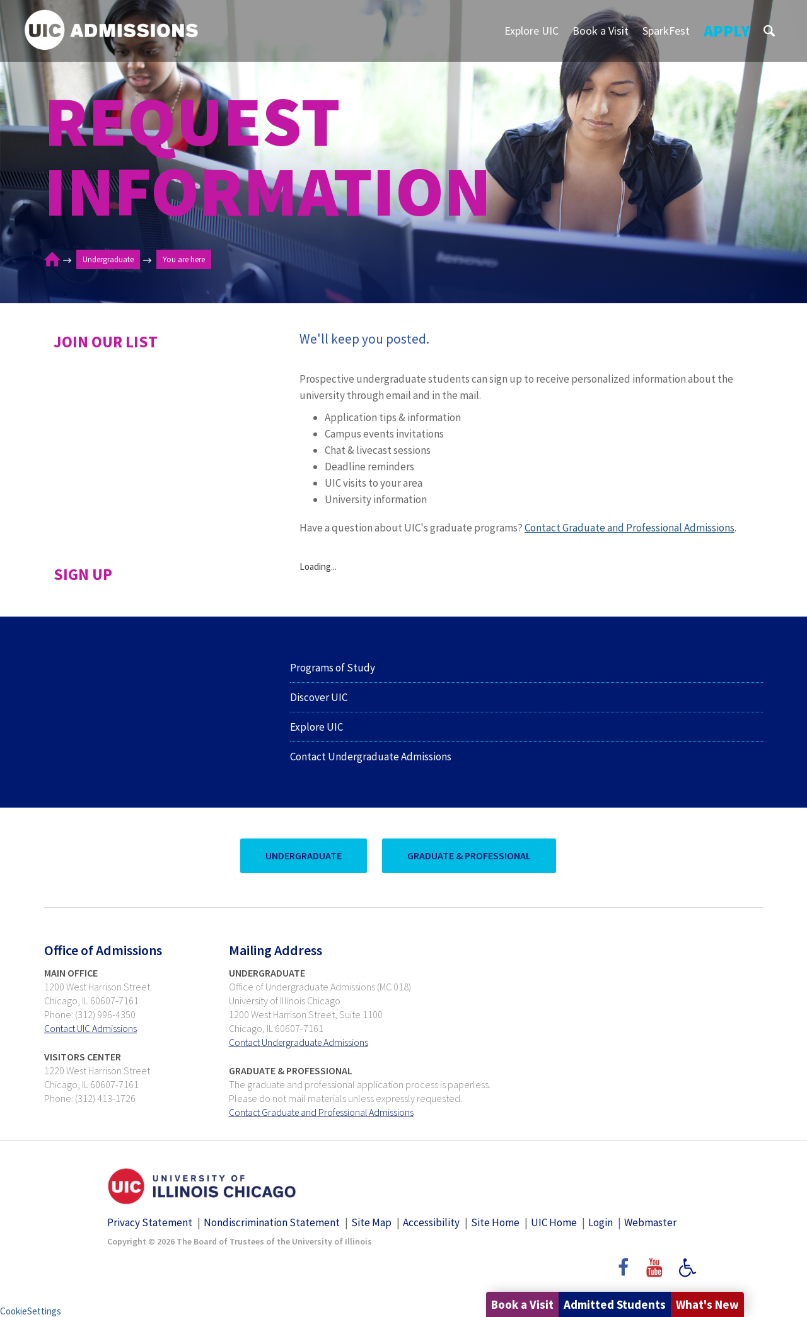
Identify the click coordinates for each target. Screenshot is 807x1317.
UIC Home (554, 1222)
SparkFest (666, 30)
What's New (705, 1304)
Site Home (495, 1222)
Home (52, 259)
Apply (727, 30)
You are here (184, 259)
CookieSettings (30, 1310)
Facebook (622, 1272)
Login (600, 1222)
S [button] (769, 30)
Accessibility (431, 1222)
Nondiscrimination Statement (272, 1222)
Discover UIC (318, 697)
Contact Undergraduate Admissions (370, 756)
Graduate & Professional (468, 855)
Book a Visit (600, 30)
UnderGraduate (302, 855)
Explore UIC (531, 30)
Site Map (371, 1222)
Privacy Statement (149, 1222)
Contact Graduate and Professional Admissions (629, 528)
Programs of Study (332, 668)
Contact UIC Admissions (91, 1028)
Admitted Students (607, 1304)
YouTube (656, 1272)
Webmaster (650, 1222)
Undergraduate (108, 259)
